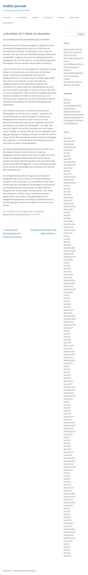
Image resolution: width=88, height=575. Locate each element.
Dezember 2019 (69, 280)
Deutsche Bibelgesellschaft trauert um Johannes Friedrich (73, 76)
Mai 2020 (67, 265)
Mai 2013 (67, 514)
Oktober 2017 (69, 357)
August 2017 (68, 363)
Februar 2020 (68, 274)
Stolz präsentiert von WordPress (25, 570)
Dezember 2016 (69, 387)
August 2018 (68, 327)
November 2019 (69, 283)
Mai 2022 (67, 215)
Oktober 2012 (69, 535)
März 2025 (67, 159)
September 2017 (70, 360)
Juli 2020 (67, 262)
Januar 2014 (68, 490)
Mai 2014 (67, 479)
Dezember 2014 (69, 458)
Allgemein (67, 99)
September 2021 (70, 230)
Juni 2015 (67, 440)
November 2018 (69, 319)
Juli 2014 (67, 473)
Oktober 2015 (69, 428)
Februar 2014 (68, 487)
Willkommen (21, 18)
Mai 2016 (67, 407)
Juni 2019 (67, 298)
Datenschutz (8, 23)
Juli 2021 (67, 236)
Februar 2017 (68, 381)
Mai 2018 (67, 336)
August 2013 (68, 505)
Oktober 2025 (69, 144)
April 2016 (67, 410)
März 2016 (67, 413)
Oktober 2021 (69, 227)
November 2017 (69, 354)
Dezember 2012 (69, 529)
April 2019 (67, 304)
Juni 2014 (67, 476)
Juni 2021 (67, 239)
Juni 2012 (67, 547)
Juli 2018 (67, 330)
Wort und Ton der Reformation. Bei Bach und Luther (73, 58)
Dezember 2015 (69, 422)
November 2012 (69, 532)
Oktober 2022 (69, 203)
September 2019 (70, 289)
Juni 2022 (67, 212)
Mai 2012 (67, 550)
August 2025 (68, 150)
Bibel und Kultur (69, 108)
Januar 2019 (68, 313)
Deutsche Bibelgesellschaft (73, 117)
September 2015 (70, 431)
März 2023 (67, 194)
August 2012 (68, 541)
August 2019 (68, 292)
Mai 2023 (67, 188)
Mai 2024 (67, 171)
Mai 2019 (67, 301)
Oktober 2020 (69, 253)
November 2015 (69, 425)
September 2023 (70, 182)
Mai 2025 (67, 156)
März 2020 (67, 271)
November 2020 (69, 250)
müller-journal (14, 6)
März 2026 (67, 138)
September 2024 (70, 165)
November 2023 (69, 176)
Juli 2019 (67, 295)
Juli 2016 (67, 402)
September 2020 (70, 256)
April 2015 (67, 446)
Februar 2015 (68, 452)
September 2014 (70, 467)
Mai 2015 (67, 443)
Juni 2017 (67, 369)
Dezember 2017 (69, 351)
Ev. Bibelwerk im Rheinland (73, 120)
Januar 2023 (68, 200)
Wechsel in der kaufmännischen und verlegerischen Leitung (12, 233)
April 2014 (67, 481)
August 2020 (68, 259)
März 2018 (67, 342)
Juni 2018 (67, 333)
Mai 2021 (67, 242)
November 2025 (69, 141)
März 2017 (67, 378)
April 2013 (67, 517)
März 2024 (67, 173)
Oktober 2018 (69, 322)
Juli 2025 (67, 153)
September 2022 (70, 206)
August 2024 (68, 168)
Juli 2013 (67, 508)
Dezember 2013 (69, 493)
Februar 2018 (68, 345)
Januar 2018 (68, 348)
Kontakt (61, 18)
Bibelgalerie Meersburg (72, 111)
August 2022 (68, 209)
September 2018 (70, 325)
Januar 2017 (68, 384)
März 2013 (67, 520)
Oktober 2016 (69, 393)
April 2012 (67, 553)
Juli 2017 (67, 366)
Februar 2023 (68, 197)
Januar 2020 (68, 277)
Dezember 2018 (69, 316)
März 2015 (67, 449)
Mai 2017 (67, 372)
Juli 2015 (67, 437)
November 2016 (69, 390)
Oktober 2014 (69, 464)
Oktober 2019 (69, 286)
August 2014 (68, 470)
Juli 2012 (67, 544)
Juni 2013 (67, 511)
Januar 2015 (68, 455)
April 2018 (67, 339)
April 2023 (67, 191)
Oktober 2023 (69, 179)
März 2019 (67, 307)
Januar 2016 (68, 419)
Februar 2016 (68, 416)
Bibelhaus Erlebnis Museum (74, 114)
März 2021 (67, 245)
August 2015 (68, 434)
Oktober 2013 (69, 499)
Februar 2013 (68, 523)
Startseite (7, 18)
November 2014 (69, 461)
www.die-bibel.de (10, 134)
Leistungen (47, 18)
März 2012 (67, 556)
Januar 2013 (68, 526)
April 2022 (67, 218)
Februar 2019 (68, 310)
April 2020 (67, 268)
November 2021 (69, 224)
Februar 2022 (68, 221)
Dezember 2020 (69, 248)
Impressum (74, 18)
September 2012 (70, 538)
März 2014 (67, 484)
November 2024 (69, 162)
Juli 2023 (67, 185)
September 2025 (70, 147)
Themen (35, 18)
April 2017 (67, 375)
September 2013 (70, 502)
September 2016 (70, 396)
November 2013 (69, 496)
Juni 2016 (67, 404)
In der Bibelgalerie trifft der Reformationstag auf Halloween (73, 67)
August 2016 (68, 399)
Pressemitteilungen (23, 214)
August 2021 (68, 233)
